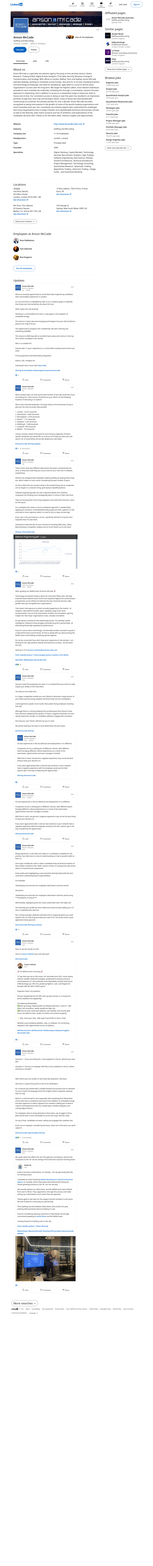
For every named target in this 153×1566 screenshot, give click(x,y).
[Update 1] (56, 333)
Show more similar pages (118, 69)
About (28, 1309)
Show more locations (25, 221)
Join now (123, 4)
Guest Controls (128, 1309)
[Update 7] (56, 889)
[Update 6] (56, 816)
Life (47, 61)
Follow (34, 49)
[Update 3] (56, 518)
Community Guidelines (19, 1313)
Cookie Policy (93, 1309)
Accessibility (36, 1309)
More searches (24, 1303)
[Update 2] (56, 420)
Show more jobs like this (118, 148)
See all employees (24, 268)
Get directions (20, 200)
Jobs (35, 61)
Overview (20, 61)
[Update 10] (56, 1219)
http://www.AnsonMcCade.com (69, 124)
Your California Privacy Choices (76, 1309)
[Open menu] (97, 29)
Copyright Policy (105, 1309)
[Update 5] (56, 731)
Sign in (137, 4)
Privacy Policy (59, 1309)
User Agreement (47, 1309)
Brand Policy (117, 1309)
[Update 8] (56, 992)
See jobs (20, 49)
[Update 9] (56, 1096)
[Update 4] (56, 626)
